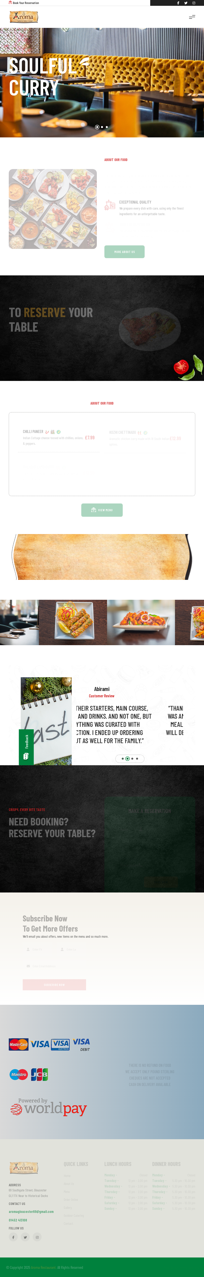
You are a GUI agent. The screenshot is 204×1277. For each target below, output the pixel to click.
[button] (97, 127)
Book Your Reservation (26, 3)
